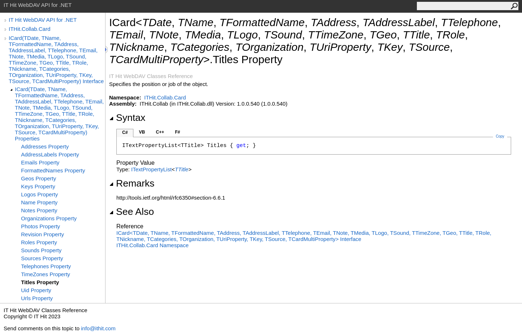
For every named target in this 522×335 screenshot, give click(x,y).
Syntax (127, 117)
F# (177, 132)
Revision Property (42, 234)
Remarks (131, 183)
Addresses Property (45, 146)
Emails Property (40, 162)
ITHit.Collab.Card (29, 29)
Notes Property (39, 210)
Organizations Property (48, 218)
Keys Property (38, 186)
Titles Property (40, 282)
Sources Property (42, 258)
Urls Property (37, 298)
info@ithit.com (98, 328)
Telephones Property (46, 266)
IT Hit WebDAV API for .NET (43, 20)
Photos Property (40, 226)
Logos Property (39, 194)
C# (125, 132)
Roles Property (39, 242)
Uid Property (36, 290)
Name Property (39, 202)
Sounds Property (41, 250)
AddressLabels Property (50, 154)
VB (142, 132)
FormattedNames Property (53, 170)
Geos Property (38, 178)
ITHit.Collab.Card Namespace (152, 245)
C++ (160, 132)
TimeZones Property (45, 274)
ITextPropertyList (151, 169)
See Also (131, 211)
